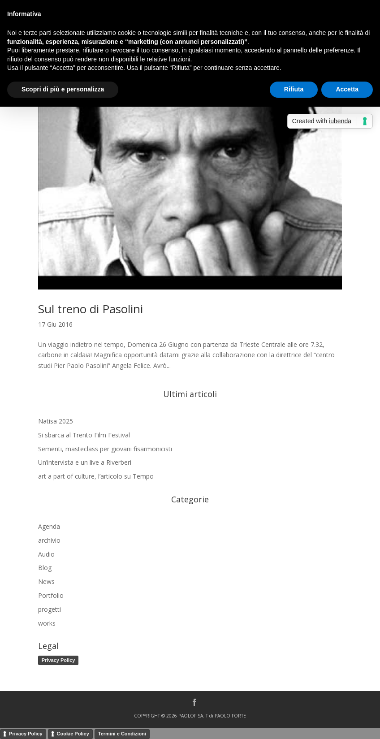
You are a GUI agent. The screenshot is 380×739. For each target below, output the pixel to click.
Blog (45, 567)
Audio (46, 554)
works (47, 623)
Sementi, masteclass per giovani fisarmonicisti (105, 449)
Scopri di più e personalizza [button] (63, 89)
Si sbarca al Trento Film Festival (84, 435)
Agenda (49, 526)
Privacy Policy (58, 660)
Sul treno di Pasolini (90, 309)
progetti (49, 609)
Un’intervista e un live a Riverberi (84, 462)
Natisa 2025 (55, 421)
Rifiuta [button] (294, 89)
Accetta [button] (347, 89)
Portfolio (51, 595)
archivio (49, 540)
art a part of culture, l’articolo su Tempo (96, 476)
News (46, 581)
